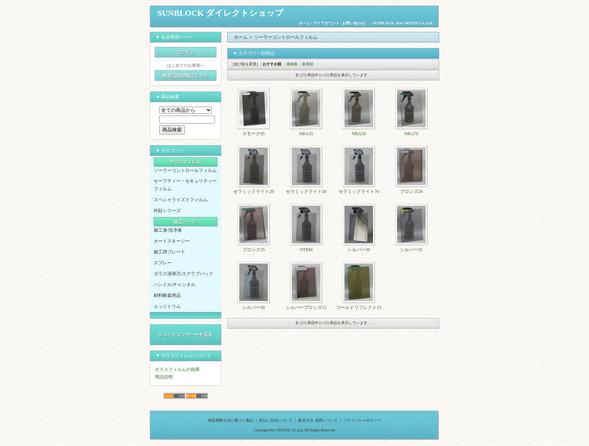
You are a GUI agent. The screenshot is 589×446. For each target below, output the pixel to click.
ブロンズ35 (253, 249)
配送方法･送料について (318, 420)
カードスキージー (172, 241)
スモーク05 (253, 133)
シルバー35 (411, 249)
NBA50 (358, 133)
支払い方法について (276, 420)
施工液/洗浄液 (168, 230)
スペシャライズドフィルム (181, 199)
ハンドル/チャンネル (174, 284)
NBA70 (411, 133)
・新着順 (305, 64)
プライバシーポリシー (362, 420)
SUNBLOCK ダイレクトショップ (220, 13)
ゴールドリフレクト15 (358, 307)
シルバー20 (358, 249)
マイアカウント (326, 23)
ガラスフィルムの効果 (177, 369)
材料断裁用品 (167, 295)
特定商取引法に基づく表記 (230, 420)
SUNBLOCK (383, 23)
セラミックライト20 (253, 191)
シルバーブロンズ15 (306, 307)
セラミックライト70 (358, 191)
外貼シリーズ (167, 210)
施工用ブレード (169, 252)
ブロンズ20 (411, 191)
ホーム (304, 23)
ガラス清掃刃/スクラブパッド (183, 273)
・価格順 (290, 64)
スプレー (163, 262)
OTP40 (306, 249)
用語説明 (164, 377)
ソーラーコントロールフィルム (185, 170)
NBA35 (306, 133)
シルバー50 (253, 307)
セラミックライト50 (306, 191)
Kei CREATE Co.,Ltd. (415, 23)
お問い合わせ (353, 23)
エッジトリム (167, 306)
